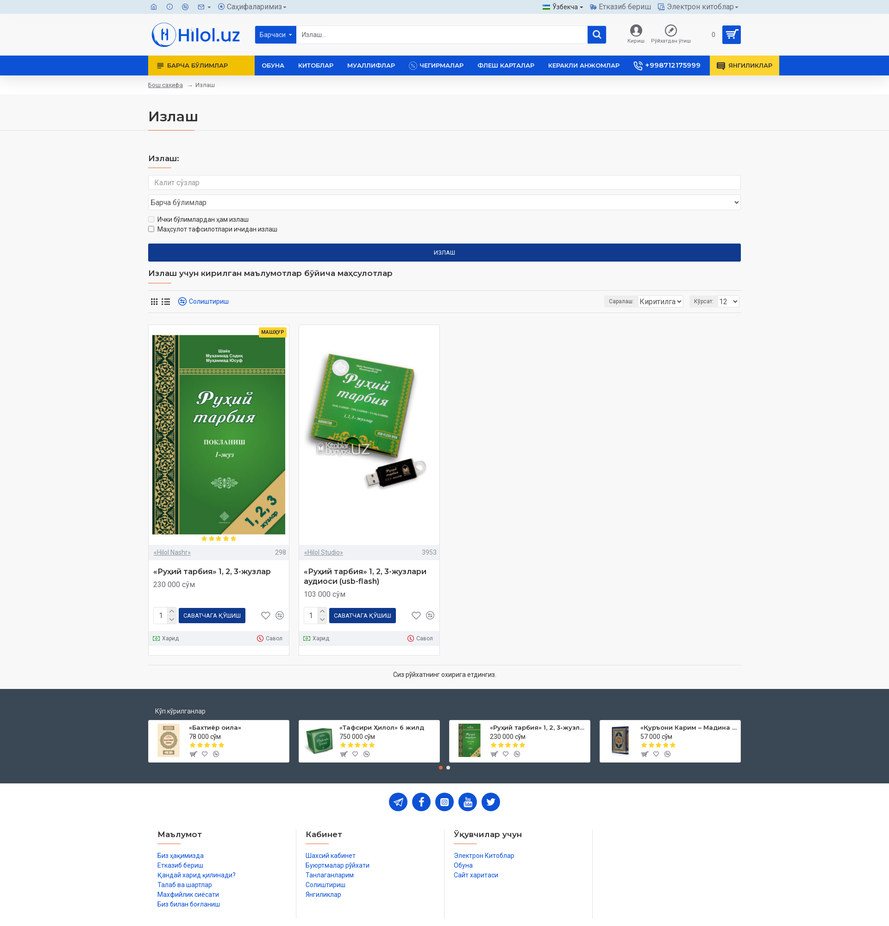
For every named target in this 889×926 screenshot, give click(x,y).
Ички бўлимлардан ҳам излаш (198, 202)
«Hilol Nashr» (172, 534)
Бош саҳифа (165, 84)
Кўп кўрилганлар (180, 691)
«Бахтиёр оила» (215, 708)
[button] (441, 748)
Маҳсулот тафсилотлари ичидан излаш (212, 211)
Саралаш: (572, 284)
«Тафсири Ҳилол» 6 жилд (381, 708)
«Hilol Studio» (323, 534)
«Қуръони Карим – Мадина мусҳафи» (688, 708)
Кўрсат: (706, 284)
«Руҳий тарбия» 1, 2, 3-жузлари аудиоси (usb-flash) (365, 559)
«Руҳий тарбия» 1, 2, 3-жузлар (212, 554)
